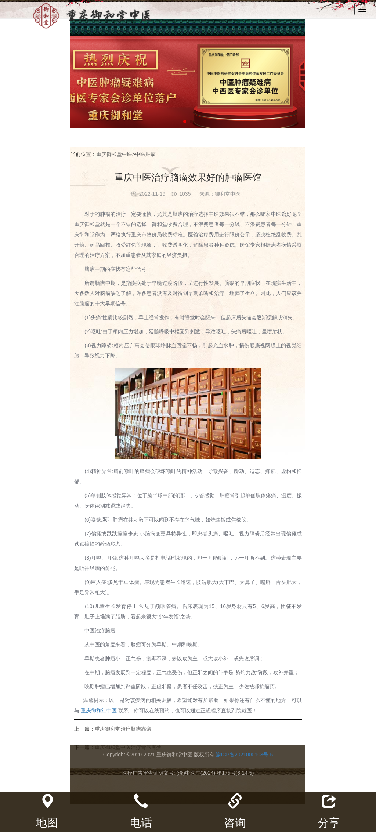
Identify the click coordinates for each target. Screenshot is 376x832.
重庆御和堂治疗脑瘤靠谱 (123, 729)
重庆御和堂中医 (114, 154)
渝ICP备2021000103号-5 (244, 754)
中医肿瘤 (145, 154)
